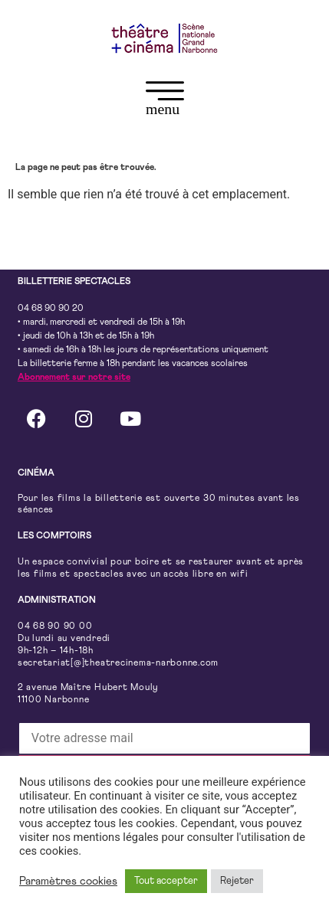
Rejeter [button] (237, 881)
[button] (164, 101)
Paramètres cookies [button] (68, 881)
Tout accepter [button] (166, 881)
